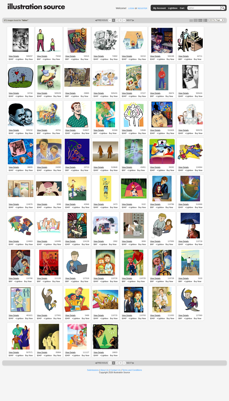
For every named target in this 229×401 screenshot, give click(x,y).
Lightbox (173, 8)
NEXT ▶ (130, 20)
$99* (39, 59)
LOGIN (131, 8)
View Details (14, 56)
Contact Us (115, 370)
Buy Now (29, 59)
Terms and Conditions (132, 370)
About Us (104, 370)
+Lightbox (19, 59)
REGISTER (142, 8)
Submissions (93, 370)
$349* (11, 59)
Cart (182, 8)
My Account (159, 8)
